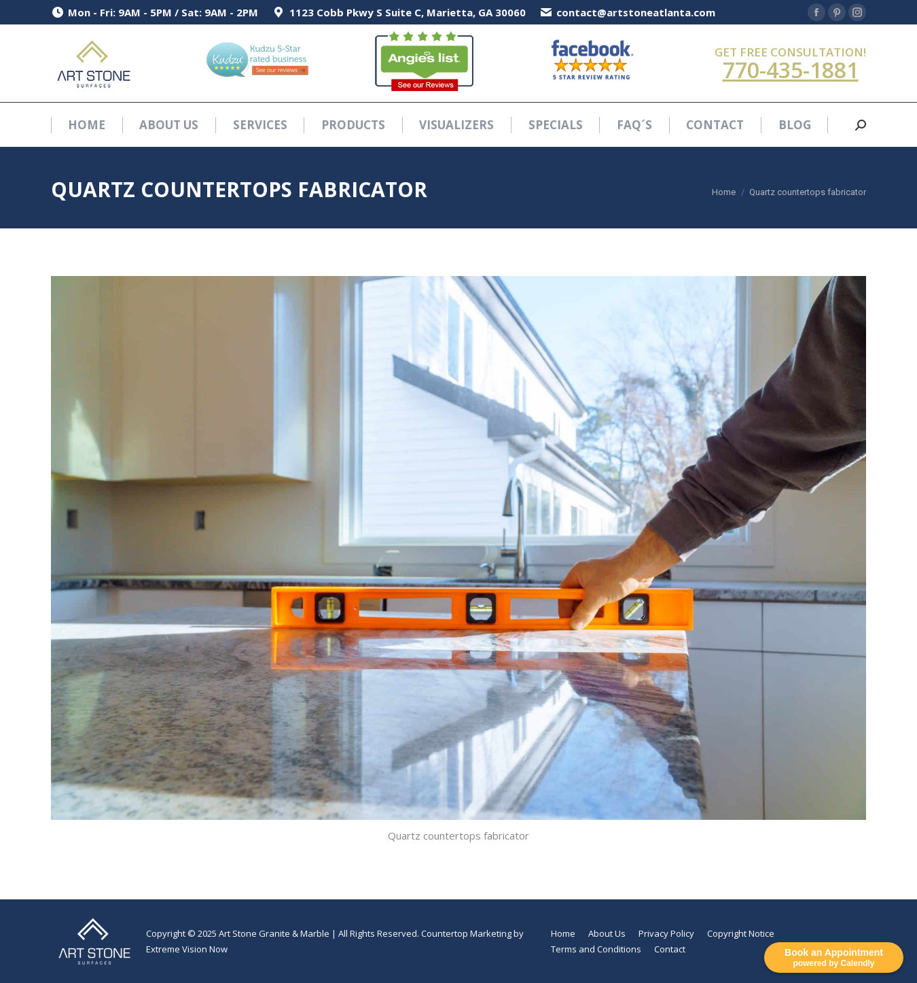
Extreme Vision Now (187, 949)
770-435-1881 (791, 69)
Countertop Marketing (466, 933)
